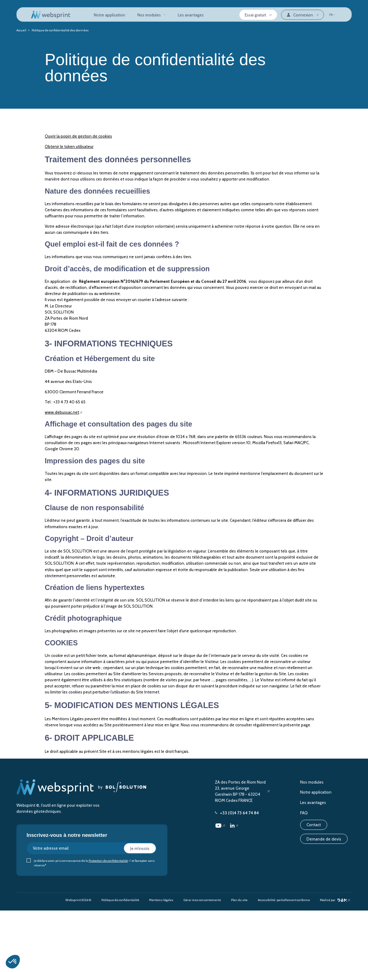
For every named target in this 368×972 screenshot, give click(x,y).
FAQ (304, 812)
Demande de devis (324, 839)
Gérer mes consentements (202, 900)
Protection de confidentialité (108, 861)
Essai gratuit (255, 14)
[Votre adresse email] (91, 848)
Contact (314, 824)
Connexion (299, 14)
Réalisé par (333, 900)
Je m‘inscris (139, 848)
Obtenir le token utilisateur (69, 146)
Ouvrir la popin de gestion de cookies (78, 136)
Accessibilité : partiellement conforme (284, 900)
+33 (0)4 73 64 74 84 (237, 812)
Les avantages (191, 14)
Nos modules (151, 14)
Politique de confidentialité (120, 900)
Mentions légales (161, 900)
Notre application (109, 14)
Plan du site (239, 900)
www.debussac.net (62, 412)
